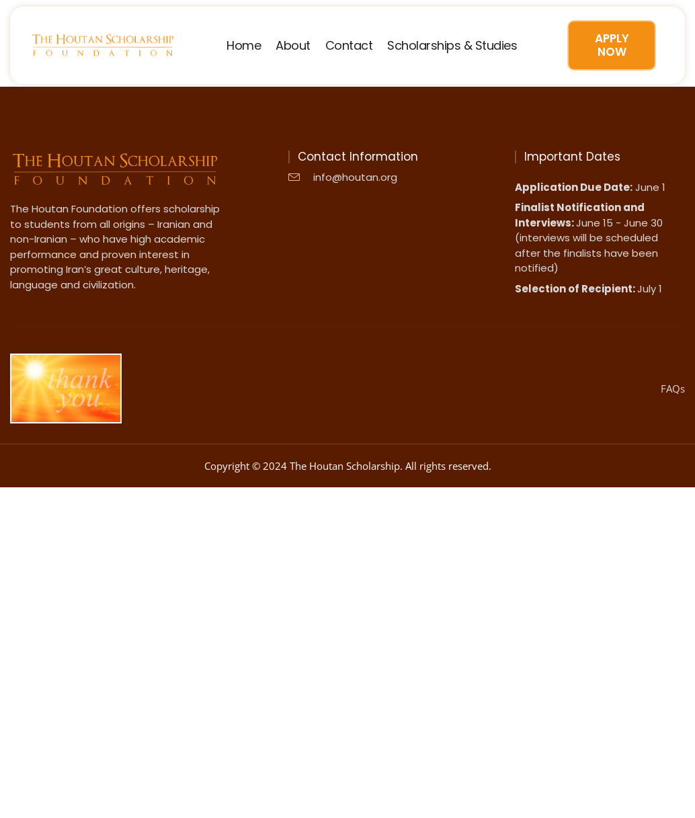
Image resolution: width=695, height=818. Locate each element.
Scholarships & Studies (452, 45)
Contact (349, 45)
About (293, 45)
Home (244, 45)
